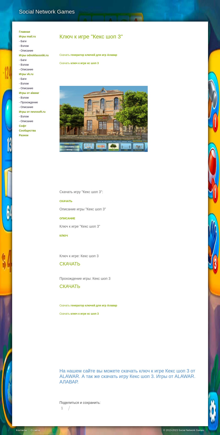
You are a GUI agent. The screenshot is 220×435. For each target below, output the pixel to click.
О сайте (35, 430)
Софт (22, 125)
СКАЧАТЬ (66, 201)
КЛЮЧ (64, 235)
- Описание (26, 50)
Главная (24, 31)
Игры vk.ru (26, 74)
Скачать (88, 54)
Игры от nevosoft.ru (32, 111)
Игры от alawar (29, 92)
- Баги (22, 41)
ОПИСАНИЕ (67, 218)
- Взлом (24, 45)
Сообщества (27, 130)
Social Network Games (191, 430)
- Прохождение (28, 102)
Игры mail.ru (27, 36)
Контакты (21, 430)
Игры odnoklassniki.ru (34, 55)
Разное (24, 135)
